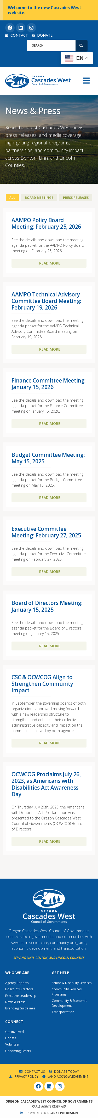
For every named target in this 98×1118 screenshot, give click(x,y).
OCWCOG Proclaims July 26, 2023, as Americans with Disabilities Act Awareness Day (46, 784)
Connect (14, 1021)
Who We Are (17, 972)
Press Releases (76, 197)
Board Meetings (39, 197)
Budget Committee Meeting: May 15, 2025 (48, 458)
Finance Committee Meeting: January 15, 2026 (48, 384)
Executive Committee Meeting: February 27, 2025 (46, 532)
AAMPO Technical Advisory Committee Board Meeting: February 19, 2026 (46, 301)
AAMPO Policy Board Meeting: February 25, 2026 (46, 223)
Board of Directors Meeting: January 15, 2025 (47, 606)
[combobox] (51, 45)
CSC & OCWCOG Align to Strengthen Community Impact (42, 683)
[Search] (82, 46)
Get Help (60, 972)
